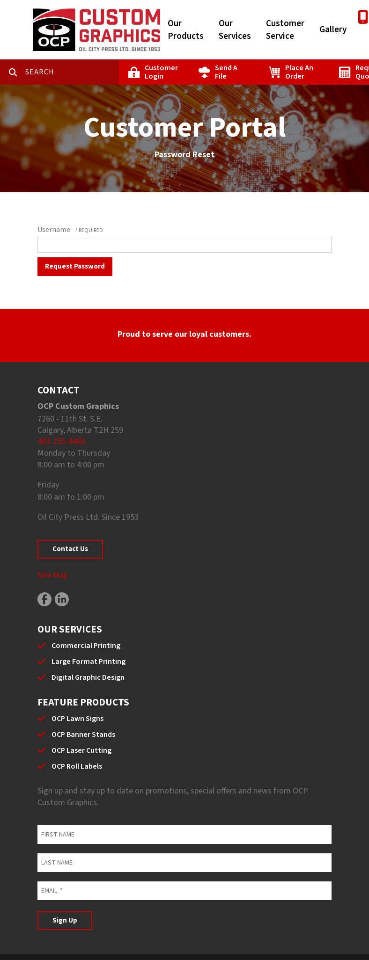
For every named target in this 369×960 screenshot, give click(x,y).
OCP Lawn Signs (77, 718)
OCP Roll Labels (77, 766)
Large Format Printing (88, 661)
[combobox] (72, 72)
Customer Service (285, 30)
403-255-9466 (61, 441)
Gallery (333, 29)
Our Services (235, 30)
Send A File (226, 72)
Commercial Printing (86, 645)
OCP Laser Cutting (81, 750)
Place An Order (299, 72)
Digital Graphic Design (88, 677)
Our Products (186, 30)
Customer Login (161, 72)
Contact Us (70, 549)
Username (53, 230)
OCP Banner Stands (83, 734)
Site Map (52, 575)
